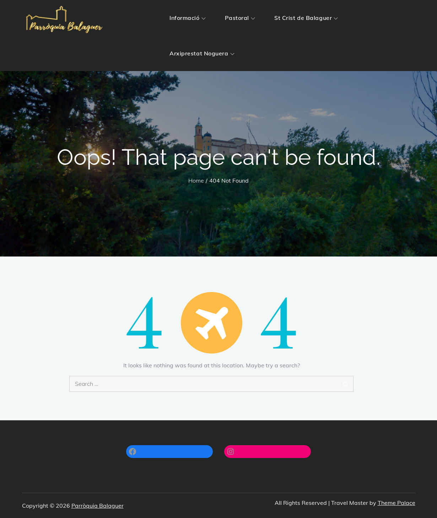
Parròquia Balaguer (97, 505)
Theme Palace (396, 502)
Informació (187, 17)
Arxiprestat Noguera (201, 53)
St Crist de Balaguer (306, 17)
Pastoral (240, 17)
